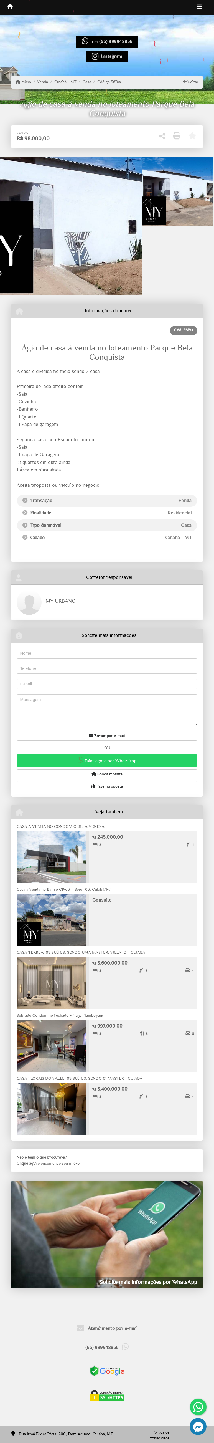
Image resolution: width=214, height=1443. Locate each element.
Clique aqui (27, 1163)
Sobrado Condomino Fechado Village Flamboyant (60, 1015)
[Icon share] (107, 56)
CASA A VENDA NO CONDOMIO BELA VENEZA (61, 826)
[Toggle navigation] (199, 7)
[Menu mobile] (10, 7)
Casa (87, 82)
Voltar (190, 82)
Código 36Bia (109, 82)
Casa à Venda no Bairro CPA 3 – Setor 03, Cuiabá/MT (64, 889)
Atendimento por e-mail (107, 1328)
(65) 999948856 (116, 41)
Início (23, 82)
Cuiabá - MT (65, 82)
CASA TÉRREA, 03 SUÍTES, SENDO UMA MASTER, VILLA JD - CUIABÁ (81, 952)
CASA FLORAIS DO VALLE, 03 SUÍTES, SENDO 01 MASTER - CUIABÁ (79, 1078)
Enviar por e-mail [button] (107, 735)
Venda (42, 82)
